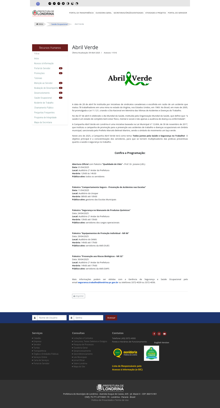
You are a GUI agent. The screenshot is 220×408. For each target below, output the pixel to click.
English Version (161, 342)
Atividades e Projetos (155, 13)
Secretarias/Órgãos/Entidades (128, 13)
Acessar (111, 317)
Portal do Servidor (177, 13)
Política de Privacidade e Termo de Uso (110, 400)
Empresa (37, 341)
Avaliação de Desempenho (46, 88)
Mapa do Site (79, 366)
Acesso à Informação (44, 63)
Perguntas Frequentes (44, 112)
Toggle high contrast (68, 3)
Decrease (54, 3)
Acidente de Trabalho (43, 102)
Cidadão (37, 338)
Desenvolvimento (42, 93)
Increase (50, 3)
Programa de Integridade (45, 117)
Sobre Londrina (80, 363)
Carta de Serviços (41, 360)
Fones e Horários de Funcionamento (129, 341)
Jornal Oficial (79, 360)
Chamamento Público (43, 107)
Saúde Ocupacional (43, 97)
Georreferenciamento (83, 354)
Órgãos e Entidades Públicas (46, 354)
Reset (59, 3)
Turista (37, 347)
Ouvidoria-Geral (104, 13)
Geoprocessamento (82, 350)
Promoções (39, 73)
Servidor (37, 344)
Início (36, 58)
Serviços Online (40, 357)
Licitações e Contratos (83, 338)
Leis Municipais (80, 357)
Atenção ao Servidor (43, 83)
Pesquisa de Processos (84, 344)
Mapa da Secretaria (43, 122)
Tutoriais (38, 78)
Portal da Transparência (81, 13)
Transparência (40, 350)
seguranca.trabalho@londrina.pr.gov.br (98, 282)
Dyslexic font (63, 3)
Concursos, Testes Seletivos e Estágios (90, 341)
